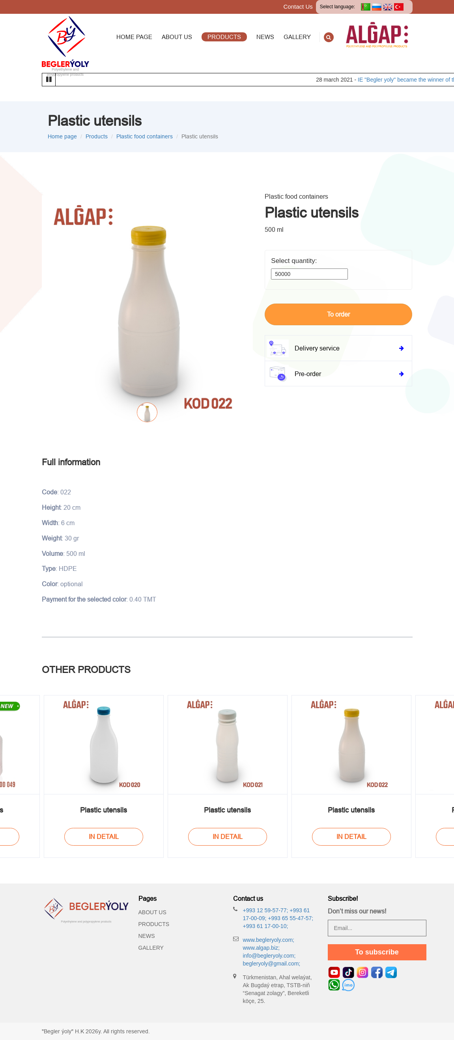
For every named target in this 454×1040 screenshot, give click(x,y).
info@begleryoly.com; (269, 955)
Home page (62, 136)
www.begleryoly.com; (268, 940)
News (146, 936)
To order (338, 314)
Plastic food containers (144, 136)
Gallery (151, 948)
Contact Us (298, 6)
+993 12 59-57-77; (265, 910)
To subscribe (377, 952)
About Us (152, 912)
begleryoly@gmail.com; (272, 963)
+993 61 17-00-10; (265, 926)
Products (97, 136)
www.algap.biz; (261, 948)
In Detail (104, 836)
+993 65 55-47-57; (289, 918)
